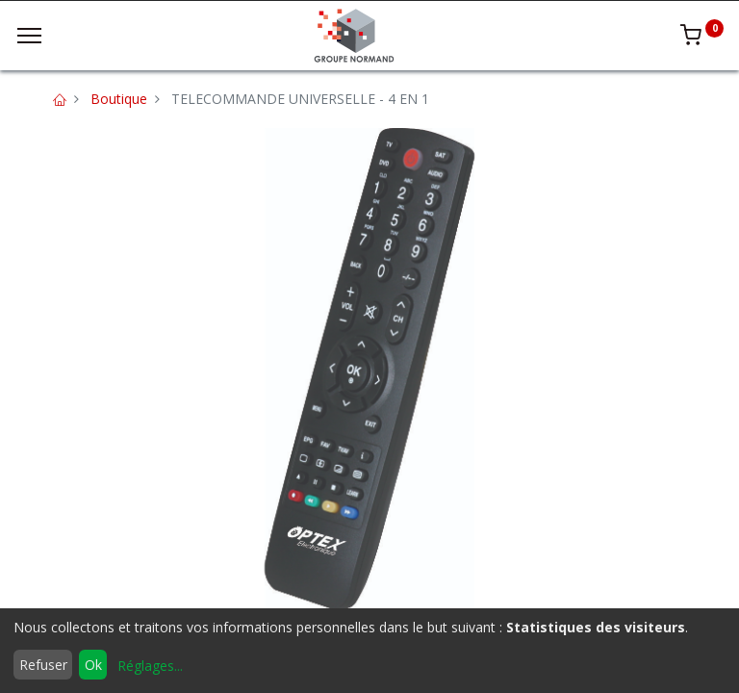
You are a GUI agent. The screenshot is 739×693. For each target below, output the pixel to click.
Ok (93, 664)
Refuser (43, 664)
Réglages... (150, 665)
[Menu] (29, 35)
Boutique (118, 99)
